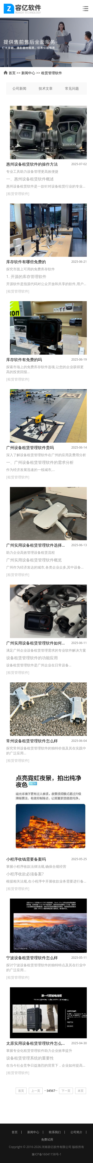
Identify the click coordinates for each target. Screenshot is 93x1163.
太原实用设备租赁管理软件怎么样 (35, 1043)
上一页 (35, 1091)
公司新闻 (19, 88)
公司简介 (76, 1132)
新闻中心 (28, 72)
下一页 (66, 1091)
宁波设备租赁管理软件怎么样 (32, 957)
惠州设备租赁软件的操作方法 (32, 164)
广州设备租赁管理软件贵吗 (30, 447)
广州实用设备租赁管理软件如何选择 (35, 643)
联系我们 (55, 1132)
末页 (81, 1091)
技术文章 (46, 88)
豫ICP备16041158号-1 (47, 1154)
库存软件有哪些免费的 (26, 261)
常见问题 (72, 88)
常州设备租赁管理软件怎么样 (32, 741)
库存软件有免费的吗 (24, 359)
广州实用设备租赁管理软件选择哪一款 (35, 545)
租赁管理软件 (51, 72)
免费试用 (47, 1139)
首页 (12, 72)
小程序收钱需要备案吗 (26, 859)
